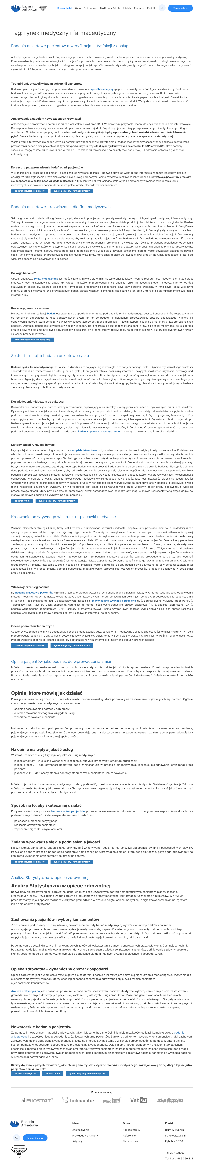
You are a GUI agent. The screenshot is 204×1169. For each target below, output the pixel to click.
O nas (78, 8)
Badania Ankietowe (24, 8)
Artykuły (127, 8)
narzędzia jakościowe (83, 450)
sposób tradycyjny (102, 89)
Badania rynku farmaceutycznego (99, 431)
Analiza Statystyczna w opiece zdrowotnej (49, 877)
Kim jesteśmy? (131, 1129)
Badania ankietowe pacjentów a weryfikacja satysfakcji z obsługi (70, 46)
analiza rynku (53, 1073)
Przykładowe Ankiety (110, 8)
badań (51, 313)
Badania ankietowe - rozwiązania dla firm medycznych (61, 206)
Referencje (139, 8)
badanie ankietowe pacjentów (34, 592)
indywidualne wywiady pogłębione (114, 600)
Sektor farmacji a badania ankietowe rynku (50, 355)
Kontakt (151, 8)
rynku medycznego (46, 278)
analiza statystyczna (25, 1073)
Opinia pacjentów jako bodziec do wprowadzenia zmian (61, 661)
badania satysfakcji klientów (29, 191)
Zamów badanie (180, 8)
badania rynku (22, 501)
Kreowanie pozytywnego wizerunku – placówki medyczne (63, 516)
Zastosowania (91, 8)
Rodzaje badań (65, 8)
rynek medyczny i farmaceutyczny (72, 191)
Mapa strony (130, 1141)
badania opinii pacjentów (68, 811)
